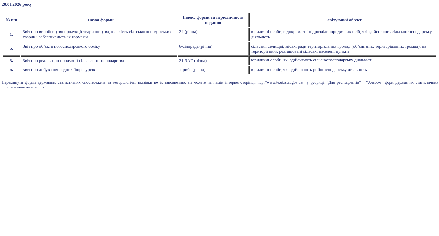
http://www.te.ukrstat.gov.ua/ (280, 82)
